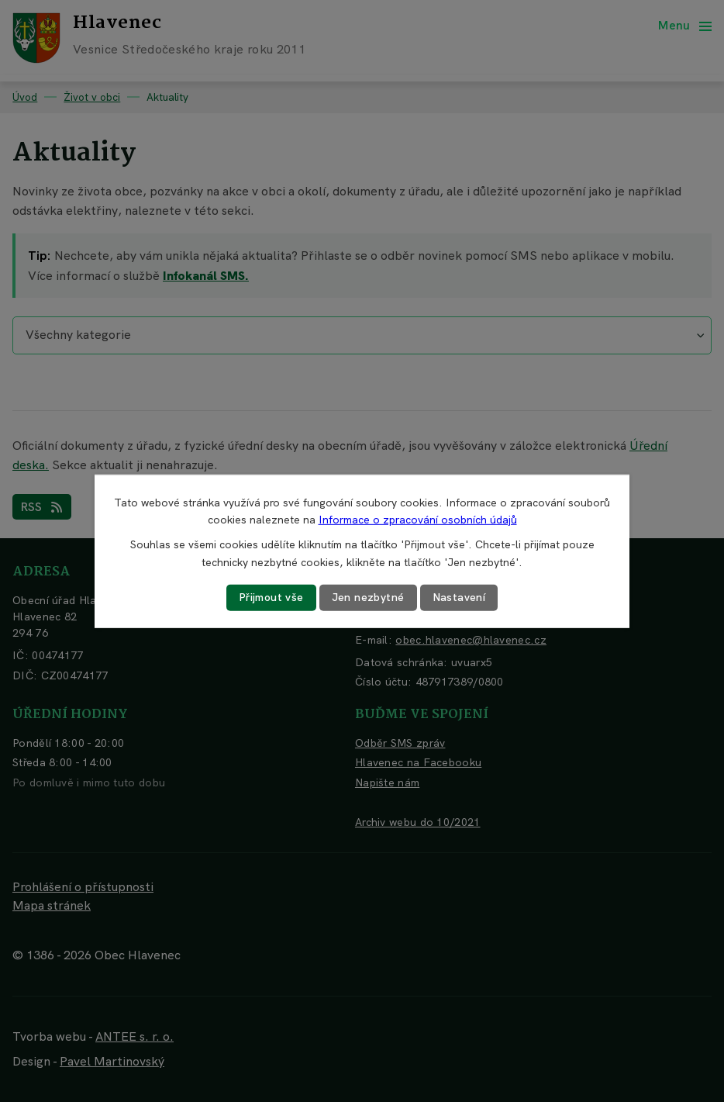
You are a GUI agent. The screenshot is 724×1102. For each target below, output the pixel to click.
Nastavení (459, 597)
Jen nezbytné (368, 597)
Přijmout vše (271, 597)
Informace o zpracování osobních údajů (418, 520)
